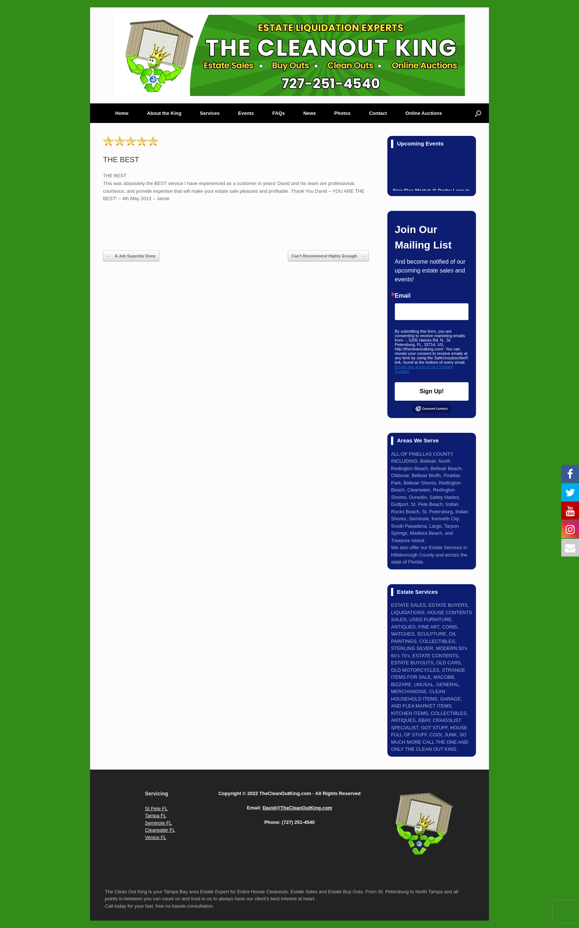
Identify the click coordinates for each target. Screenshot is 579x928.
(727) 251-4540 (298, 822)
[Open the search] (478, 113)
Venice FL (155, 837)
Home (122, 113)
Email (403, 296)
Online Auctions (423, 113)
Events (246, 113)
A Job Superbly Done (131, 256)
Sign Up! (431, 391)
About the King (164, 113)
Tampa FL (155, 815)
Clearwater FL (160, 830)
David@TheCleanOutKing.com (297, 808)
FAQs (278, 113)
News (309, 113)
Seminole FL (158, 823)
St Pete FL (156, 808)
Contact (378, 113)
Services (210, 113)
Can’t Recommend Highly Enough (328, 256)
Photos (342, 113)
